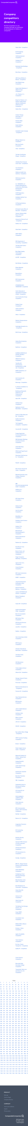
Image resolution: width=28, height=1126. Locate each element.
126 (19, 991)
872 (7, 1045)
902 (7, 1047)
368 (25, 1008)
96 (18, 989)
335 (16, 1006)
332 (7, 1006)
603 (10, 1025)
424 (13, 1012)
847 (22, 1043)
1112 (7, 1062)
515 (16, 1019)
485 (16, 1017)
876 (19, 1045)
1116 (19, 1062)
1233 (10, 1071)
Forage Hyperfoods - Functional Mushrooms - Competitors (21, 435)
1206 (19, 1068)
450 (1, 1014)
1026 (19, 1056)
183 (10, 995)
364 (13, 1008)
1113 (10, 1062)
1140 (1, 1064)
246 (19, 999)
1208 (25, 1068)
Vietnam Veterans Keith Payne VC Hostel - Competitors (21, 215)
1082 (7, 1060)
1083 (10, 1060)
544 (13, 1021)
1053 (10, 1058)
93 (9, 989)
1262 (7, 1073)
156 (19, 993)
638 (25, 1027)
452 (7, 1014)
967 (22, 1051)
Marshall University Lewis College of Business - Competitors (21, 476)
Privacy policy (7, 1111)
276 (19, 1002)
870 (1, 1045)
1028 (25, 1056)
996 (19, 1053)
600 (1, 1025)
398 (25, 1010)
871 (4, 1045)
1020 (1, 1056)
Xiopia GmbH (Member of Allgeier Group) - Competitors (21, 90)
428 (25, 1012)
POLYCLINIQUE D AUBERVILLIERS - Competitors (20, 798)
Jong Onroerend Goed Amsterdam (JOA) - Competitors (21, 583)
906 (19, 1047)
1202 (7, 1068)
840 (1, 1043)
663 (10, 1030)
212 (7, 997)
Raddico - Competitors (21, 631)
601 (4, 1025)
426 (19, 1012)
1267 (22, 1073)
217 (22, 997)
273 (10, 1002)
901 (4, 1047)
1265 (16, 1073)
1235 (16, 1071)
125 (16, 991)
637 (22, 1027)
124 (13, 991)
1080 (1, 1060)
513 (10, 1019)
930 (1, 1049)
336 (19, 1006)
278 (25, 1002)
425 (16, 1012)
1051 (4, 1058)
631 (4, 1027)
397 (22, 1010)
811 (4, 1040)
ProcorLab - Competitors (21, 682)
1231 (4, 1071)
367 (22, 1008)
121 (4, 991)
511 (4, 1019)
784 (13, 1038)
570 (1, 1023)
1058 (25, 1058)
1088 (25, 1060)
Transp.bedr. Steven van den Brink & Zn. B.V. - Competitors (21, 971)
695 (16, 1032)
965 (16, 1051)
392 (7, 1010)
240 (1, 999)
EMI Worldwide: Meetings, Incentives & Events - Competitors (21, 441)
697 (22, 1032)
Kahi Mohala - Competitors (22, 263)
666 (19, 1030)
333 (10, 1006)
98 (24, 989)
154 (13, 993)
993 (10, 1053)
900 (1, 1047)
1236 (19, 1071)
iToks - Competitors (20, 148)
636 (19, 1027)
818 (25, 1040)
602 (7, 1025)
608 (25, 1025)
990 (1, 1053)
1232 (7, 1071)
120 (1, 991)
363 (10, 1008)
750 (1, 1036)
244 (13, 999)
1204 (13, 1068)
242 (7, 999)
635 (16, 1027)
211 (4, 997)
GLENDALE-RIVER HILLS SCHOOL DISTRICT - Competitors (21, 354)
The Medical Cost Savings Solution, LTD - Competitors (22, 908)
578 (25, 1023)
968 (25, 1051)
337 (22, 1006)
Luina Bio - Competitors (21, 626)
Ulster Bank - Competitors (21, 229)
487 (22, 1017)
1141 (4, 1064)
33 (9, 984)
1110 (1, 1062)
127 (22, 991)
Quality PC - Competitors (21, 948)
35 (15, 984)
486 (19, 1017)
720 (1, 1034)
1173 (10, 1066)
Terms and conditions (9, 1106)
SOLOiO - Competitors (21, 726)
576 (19, 1023)
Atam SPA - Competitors (21, 398)
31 (3, 984)
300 (1, 1004)
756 (19, 1036)
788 (25, 1038)
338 (25, 1006)
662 (7, 1030)
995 (16, 1053)
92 (6, 989)
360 (1, 1008)
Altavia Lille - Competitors (21, 672)
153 (10, 993)
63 (9, 986)
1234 (13, 1071)
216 (19, 997)
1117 (22, 1062)
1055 (16, 1058)
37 (21, 984)
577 (22, 1023)
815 (16, 1040)
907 (22, 1047)
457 (22, 1014)
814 (13, 1040)
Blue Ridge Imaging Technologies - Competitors (20, 253)
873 (10, 1045)
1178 (25, 1066)
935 (16, 1049)
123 (10, 991)
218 (25, 997)
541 (4, 1021)
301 (4, 1004)
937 (22, 1049)
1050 (1, 1058)
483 (10, 1017)
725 (16, 1034)
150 (1, 993)
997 (22, 1053)
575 (16, 1023)
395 (16, 1010)
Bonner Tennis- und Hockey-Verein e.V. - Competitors (20, 553)
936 (19, 1049)
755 (16, 1036)
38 (24, 984)
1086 (19, 1060)
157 (22, 993)
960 (1, 1051)
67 (21, 986)
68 (24, 986)
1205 (16, 1068)
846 (19, 1043)
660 (1, 1030)
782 (7, 1038)
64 (12, 986)
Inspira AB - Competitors (21, 603)
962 (7, 1051)
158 (25, 993)
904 (13, 1047)
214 (13, 997)
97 (21, 989)
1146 (19, 1064)
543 (10, 1021)
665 (16, 1030)
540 (1, 1021)
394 (13, 1010)
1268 (25, 1073)
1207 (22, 1068)
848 (25, 1043)
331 (4, 1006)
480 (1, 1017)
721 (4, 1034)
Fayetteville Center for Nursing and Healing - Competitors (21, 786)
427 (22, 1012)
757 (22, 1036)
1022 (7, 1056)
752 (7, 1036)
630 (1, 1027)
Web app (6, 1095)
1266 (19, 1073)
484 (13, 1017)
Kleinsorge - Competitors (21, 382)
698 (25, 1032)
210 (1, 997)
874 (13, 1045)
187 (22, 995)
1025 (16, 1056)
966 (19, 1051)
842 (7, 1043)
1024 (13, 1056)
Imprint (5, 1108)
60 (0, 986)
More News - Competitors (21, 72)
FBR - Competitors (20, 780)
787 (22, 1038)
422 (7, 1012)
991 (4, 1053)
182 (7, 995)
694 (13, 1032)
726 (19, 1034)
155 (16, 993)
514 (13, 1019)
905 (16, 1047)
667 (22, 1030)
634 (13, 1027)
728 (25, 1034)
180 (1, 995)
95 (15, 989)
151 (4, 993)
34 (12, 984)
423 (10, 1012)
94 (12, 989)
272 (7, 1002)
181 (4, 995)
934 (13, 1049)
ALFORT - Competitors (21, 257)
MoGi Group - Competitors (22, 332)
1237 (22, 1071)
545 (16, 1021)
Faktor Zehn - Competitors (22, 47)
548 (25, 1021)
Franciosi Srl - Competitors (22, 691)
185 (16, 995)
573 (10, 1023)
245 (16, 999)
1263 (10, 1073)
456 (19, 1014)
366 (19, 1008)
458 (25, 1014)
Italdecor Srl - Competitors (22, 223)
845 (16, 1043)
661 (4, 1030)
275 (16, 1002)
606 (19, 1025)
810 (1, 1040)
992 (7, 1053)
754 (13, 1036)
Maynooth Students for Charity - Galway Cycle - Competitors (21, 757)
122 (7, 991)
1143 (10, 1064)
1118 (25, 1062)
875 (16, 1045)
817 (22, 1040)
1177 (22, 1066)
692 (7, 1032)
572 (7, 1023)
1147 (22, 1064)
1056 (19, 1058)
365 (16, 1008)
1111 (4, 1062)
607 (22, 1025)
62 (6, 986)
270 (1, 1002)
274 (13, 1002)
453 (10, 1014)
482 (7, 1017)
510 (1, 1019)
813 (10, 1040)
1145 (16, 1064)
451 (4, 1014)
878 (25, 1045)
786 (19, 1038)
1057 (22, 1058)
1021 (4, 1056)
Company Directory (8, 1099)
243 (10, 999)
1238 (25, 1071)
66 (18, 986)
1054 (13, 1058)
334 (13, 1006)
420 (1, 1012)
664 (13, 1030)
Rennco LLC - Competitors (22, 818)
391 (4, 1010)
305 (16, 1004)
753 (10, 1036)
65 (15, 986)
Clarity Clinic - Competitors (22, 109)
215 (16, 997)
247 (22, 999)
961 (4, 1051)
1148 (25, 1064)
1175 (16, 1066)
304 (13, 1004)
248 (25, 999)
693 (10, 1032)
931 (4, 1049)
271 (4, 1002)
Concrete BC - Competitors (22, 429)
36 (18, 984)
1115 (16, 1062)
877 (22, 1045)
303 (10, 1004)
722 (7, 1034)
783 (10, 1038)
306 (19, 1004)
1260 (1, 1073)
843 (10, 1043)
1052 (7, 1058)
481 (4, 1017)
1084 (13, 1060)
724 (13, 1034)
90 (0, 989)
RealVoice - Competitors (21, 347)
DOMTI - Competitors (20, 577)
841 (4, 1043)
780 (1, 1038)
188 (25, 995)
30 (0, 984)
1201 (4, 1068)
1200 (1, 1068)
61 (3, 986)
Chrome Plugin (7, 1097)
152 (7, 993)
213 (10, 997)
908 (25, 1047)
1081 (4, 1060)
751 (4, 1036)
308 (25, 1004)
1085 (16, 1060)
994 (13, 1053)
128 (25, 991)
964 (13, 1051)
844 (13, 1043)
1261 (4, 1073)
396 (19, 1010)
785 (16, 1038)
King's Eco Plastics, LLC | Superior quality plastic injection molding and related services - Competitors (21, 103)
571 (4, 1023)
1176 (19, 1066)
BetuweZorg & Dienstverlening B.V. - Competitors (20, 532)
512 (7, 1019)
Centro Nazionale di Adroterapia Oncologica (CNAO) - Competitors (21, 292)
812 (7, 1040)
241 (4, 999)
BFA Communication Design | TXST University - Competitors (21, 810)
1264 (13, 1073)
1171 (4, 1066)
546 (19, 1021)
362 (7, 1008)
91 (3, 989)
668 (25, 1030)
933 (10, 1049)
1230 (1, 1071)
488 (25, 1017)
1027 (22, 1056)
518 (25, 1019)
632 (7, 1027)
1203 (10, 1068)
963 (10, 1051)
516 (19, 1019)
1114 (13, 1062)
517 (22, 1019)
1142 (7, 1064)
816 (19, 1040)
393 (10, 1010)
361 (4, 1008)
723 (10, 1034)
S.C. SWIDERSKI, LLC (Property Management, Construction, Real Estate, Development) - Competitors (21, 187)
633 (10, 1027)
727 (22, 1034)
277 (22, 1002)
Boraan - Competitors (20, 743)
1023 (10, 1056)
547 (22, 1021)
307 (22, 1004)
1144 (13, 1064)
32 (6, 984)
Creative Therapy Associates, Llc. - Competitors (19, 116)
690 (1, 1032)
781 (4, 1038)
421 (4, 1012)
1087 (22, 1060)
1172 (7, 1066)
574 (13, 1023)
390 (1, 1010)
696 (19, 1032)
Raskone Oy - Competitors (22, 542)
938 (25, 1049)
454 (13, 1014)
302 (7, 1004)
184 (13, 995)
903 (10, 1047)
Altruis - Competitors (20, 314)
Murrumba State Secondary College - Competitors (20, 965)
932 (7, 1049)
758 (25, 1036)
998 (25, 1053)
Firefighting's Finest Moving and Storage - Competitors (20, 875)
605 (16, 1025)
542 (7, 1021)
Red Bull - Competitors (21, 814)
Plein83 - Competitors (21, 462)
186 (19, 995)
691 (4, 1032)
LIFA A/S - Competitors (21, 721)
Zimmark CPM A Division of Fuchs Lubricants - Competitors (21, 843)
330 (1, 1006)
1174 (13, 1066)
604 (13, 1025)
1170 (1, 1066)
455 (16, 1014)
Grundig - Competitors (21, 858)
